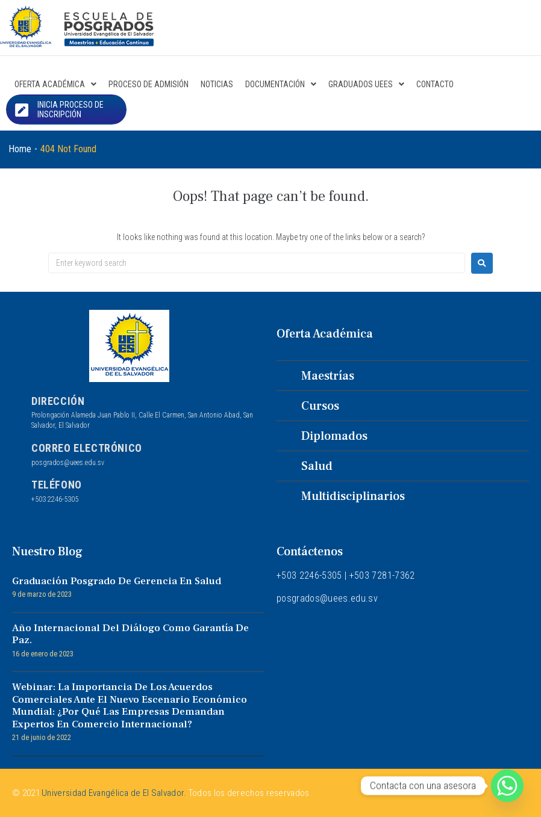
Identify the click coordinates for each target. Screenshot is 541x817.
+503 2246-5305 (54, 499)
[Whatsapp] (507, 785)
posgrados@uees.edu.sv (67, 462)
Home (19, 149)
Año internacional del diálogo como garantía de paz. (130, 634)
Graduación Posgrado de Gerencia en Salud (116, 581)
